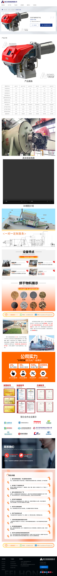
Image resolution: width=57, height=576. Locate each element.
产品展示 (34, 1)
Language (41, 566)
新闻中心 (47, 1)
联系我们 (53, 1)
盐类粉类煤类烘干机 (14, 562)
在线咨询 (34, 21)
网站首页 (22, 1)
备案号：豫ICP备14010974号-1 (19, 574)
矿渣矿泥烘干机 (13, 560)
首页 (9, 6)
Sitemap (46, 566)
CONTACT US (44, 563)
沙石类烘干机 (13, 558)
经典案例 (41, 1)
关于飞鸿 (28, 1)
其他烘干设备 (18, 6)
